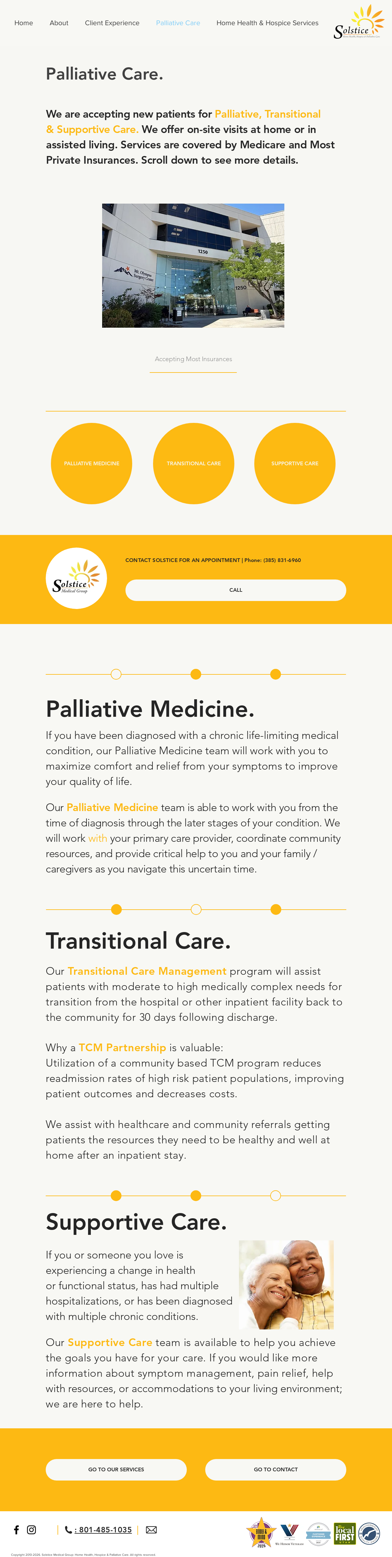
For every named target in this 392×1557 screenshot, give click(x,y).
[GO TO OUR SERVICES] (116, 1470)
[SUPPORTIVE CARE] (295, 463)
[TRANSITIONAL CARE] (193, 463)
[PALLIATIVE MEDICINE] (91, 463)
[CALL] (235, 590)
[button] (116, 674)
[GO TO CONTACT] (275, 1470)
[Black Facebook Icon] (16, 1530)
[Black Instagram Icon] (31, 1530)
